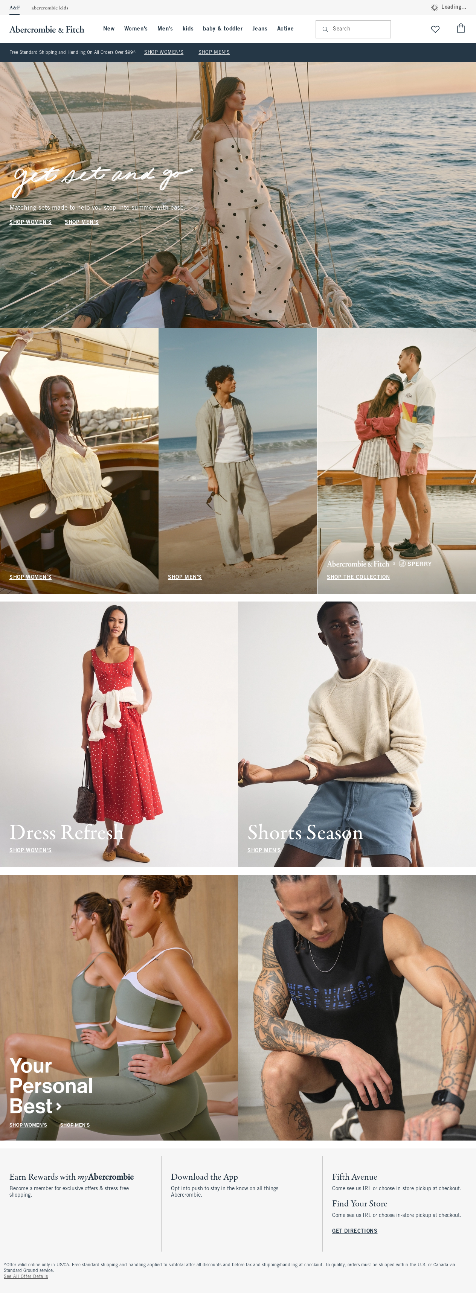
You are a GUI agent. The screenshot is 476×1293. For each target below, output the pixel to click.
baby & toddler (223, 29)
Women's (136, 29)
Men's (165, 29)
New (109, 29)
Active (285, 29)
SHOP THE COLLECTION (358, 577)
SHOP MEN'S (214, 52)
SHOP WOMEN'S (163, 52)
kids (188, 29)
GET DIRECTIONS (354, 1231)
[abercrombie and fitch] (51, 29)
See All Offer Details (26, 1277)
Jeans (260, 29)
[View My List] (435, 29)
